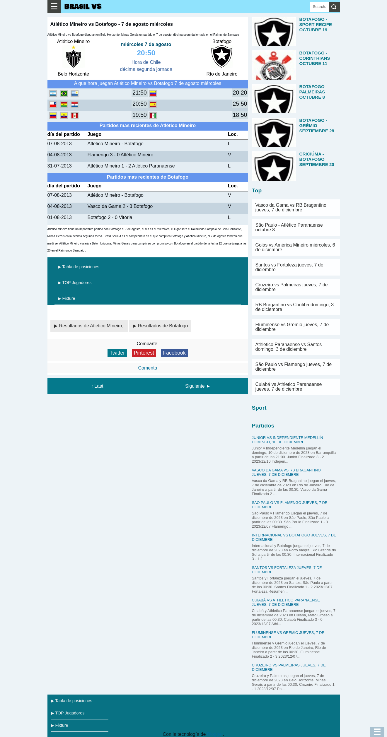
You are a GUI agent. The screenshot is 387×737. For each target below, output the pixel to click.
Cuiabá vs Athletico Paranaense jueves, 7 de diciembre (288, 386)
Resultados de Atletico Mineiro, (92, 325)
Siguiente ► (198, 386)
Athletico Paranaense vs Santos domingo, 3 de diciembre (288, 347)
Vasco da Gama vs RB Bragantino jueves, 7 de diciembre (291, 207)
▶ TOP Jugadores (75, 282)
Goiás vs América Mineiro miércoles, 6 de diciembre (295, 247)
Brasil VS (83, 6)
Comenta (147, 367)
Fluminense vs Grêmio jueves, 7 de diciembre (292, 327)
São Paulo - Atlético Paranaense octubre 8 (289, 227)
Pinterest (144, 353)
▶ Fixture (66, 298)
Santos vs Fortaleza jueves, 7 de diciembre (289, 267)
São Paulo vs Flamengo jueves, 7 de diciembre (293, 367)
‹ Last (97, 386)
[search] (334, 7)
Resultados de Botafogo (163, 325)
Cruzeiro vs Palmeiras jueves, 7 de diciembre (291, 287)
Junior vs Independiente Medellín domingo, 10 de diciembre (287, 439)
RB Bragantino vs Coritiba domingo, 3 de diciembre (294, 307)
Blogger (215, 734)
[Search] (319, 7)
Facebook (174, 353)
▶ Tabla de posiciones (78, 266)
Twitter (117, 353)
